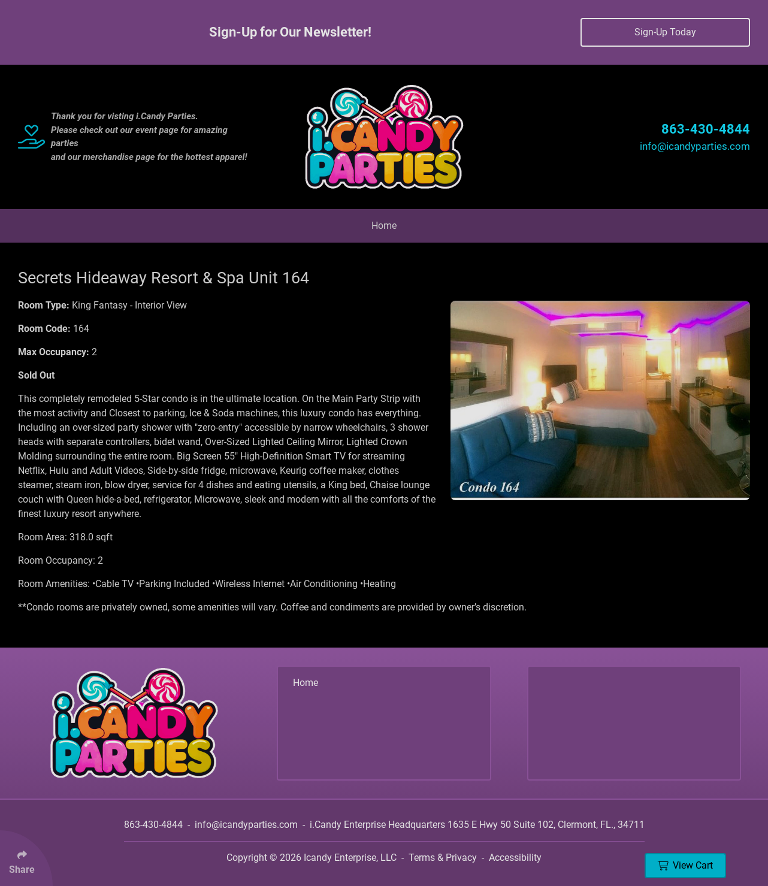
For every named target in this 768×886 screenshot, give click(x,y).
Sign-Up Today (665, 32)
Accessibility (515, 857)
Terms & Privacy (443, 857)
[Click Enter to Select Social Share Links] (26, 858)
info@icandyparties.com (695, 146)
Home (384, 225)
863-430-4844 (705, 129)
